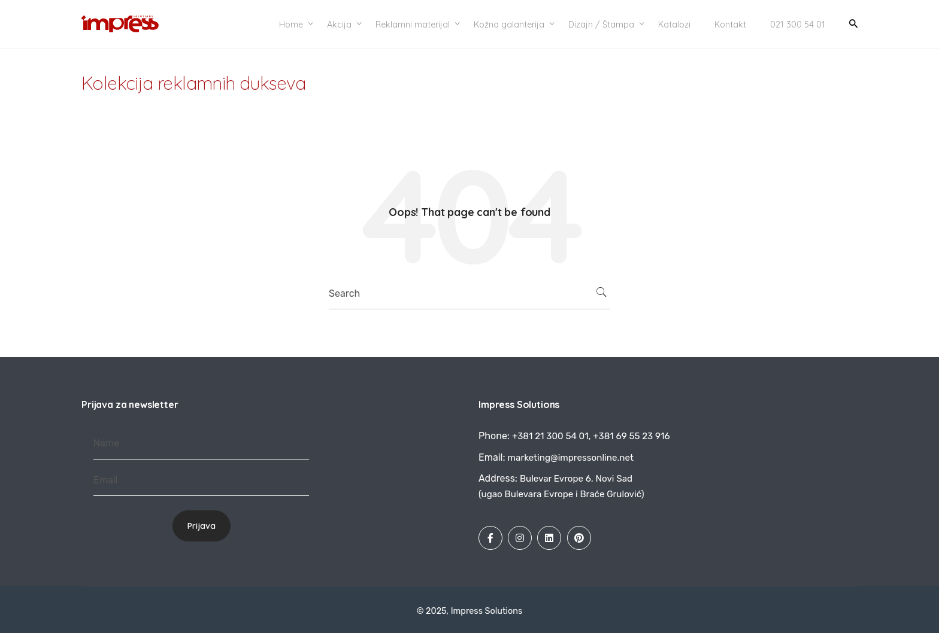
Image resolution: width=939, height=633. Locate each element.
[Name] (201, 443)
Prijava (201, 526)
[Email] (201, 480)
